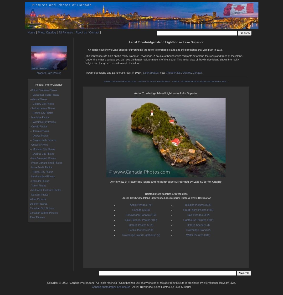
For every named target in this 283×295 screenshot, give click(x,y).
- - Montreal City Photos (42, 149)
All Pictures (66, 32)
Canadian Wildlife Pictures (44, 213)
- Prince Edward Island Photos (46, 163)
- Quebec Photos (39, 144)
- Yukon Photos (38, 185)
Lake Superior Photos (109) (141, 220)
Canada (197, 72)
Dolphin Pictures (38, 203)
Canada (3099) (141, 209)
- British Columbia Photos (43, 90)
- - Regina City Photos (41, 113)
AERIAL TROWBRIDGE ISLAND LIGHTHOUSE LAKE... (200, 81)
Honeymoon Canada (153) (141, 214)
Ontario (186, 72)
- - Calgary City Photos (42, 104)
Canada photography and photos (111, 286)
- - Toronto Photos (39, 131)
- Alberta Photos (38, 99)
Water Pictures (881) (198, 235)
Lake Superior (151, 72)
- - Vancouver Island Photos (44, 94)
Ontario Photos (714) (141, 225)
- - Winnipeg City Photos (43, 122)
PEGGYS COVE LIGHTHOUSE (154, 81)
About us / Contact (87, 32)
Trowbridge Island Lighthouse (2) (141, 235)
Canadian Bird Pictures (42, 208)
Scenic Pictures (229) (141, 230)
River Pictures (37, 217)
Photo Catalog (47, 32)
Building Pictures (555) (198, 204)
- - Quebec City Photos (42, 154)
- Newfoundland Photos (42, 176)
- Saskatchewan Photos (42, 108)
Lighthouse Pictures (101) (198, 220)
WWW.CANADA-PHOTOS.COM (120, 81)
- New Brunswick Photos (43, 158)
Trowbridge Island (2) (198, 230)
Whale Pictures (38, 199)
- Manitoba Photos (39, 117)
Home (31, 32)
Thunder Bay (173, 72)
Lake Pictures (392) (198, 214)
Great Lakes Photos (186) (198, 209)
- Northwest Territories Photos (46, 190)
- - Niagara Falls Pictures (43, 140)
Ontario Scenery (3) (198, 225)
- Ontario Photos (38, 126)
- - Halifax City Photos (41, 172)
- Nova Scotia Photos (41, 167)
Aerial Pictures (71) (141, 204)
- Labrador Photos (39, 181)
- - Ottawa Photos (39, 135)
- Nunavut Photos (39, 194)
